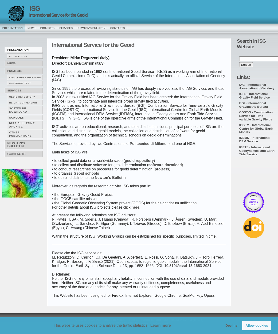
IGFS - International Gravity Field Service (254, 95)
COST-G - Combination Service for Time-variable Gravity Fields (256, 116)
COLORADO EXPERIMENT (25, 77)
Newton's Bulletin (91, 28)
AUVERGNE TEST (20, 83)
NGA (191, 144)
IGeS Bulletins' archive (22, 125)
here (135, 207)
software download (165, 165)
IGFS (71, 101)
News (11, 63)
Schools (16, 117)
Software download (18, 110)
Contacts (117, 28)
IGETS (58, 118)
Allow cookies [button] (257, 325)
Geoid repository (22, 96)
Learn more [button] (160, 325)
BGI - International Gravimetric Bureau (253, 104)
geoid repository (139, 161)
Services (14, 90)
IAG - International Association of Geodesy (256, 86)
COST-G (71, 110)
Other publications (20, 134)
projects (162, 169)
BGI (141, 105)
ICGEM (59, 114)
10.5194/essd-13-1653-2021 (187, 266)
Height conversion (23, 102)
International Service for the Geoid (58, 15)
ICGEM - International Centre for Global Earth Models (256, 128)
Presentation (18, 49)
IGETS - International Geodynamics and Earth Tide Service (256, 150)
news (31, 28)
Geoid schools (86, 173)
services (66, 28)
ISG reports (18, 56)
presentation (12, 28)
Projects (47, 28)
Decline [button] (231, 325)
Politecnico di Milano (148, 144)
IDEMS (126, 114)
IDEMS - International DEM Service (254, 139)
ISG (35, 8)
